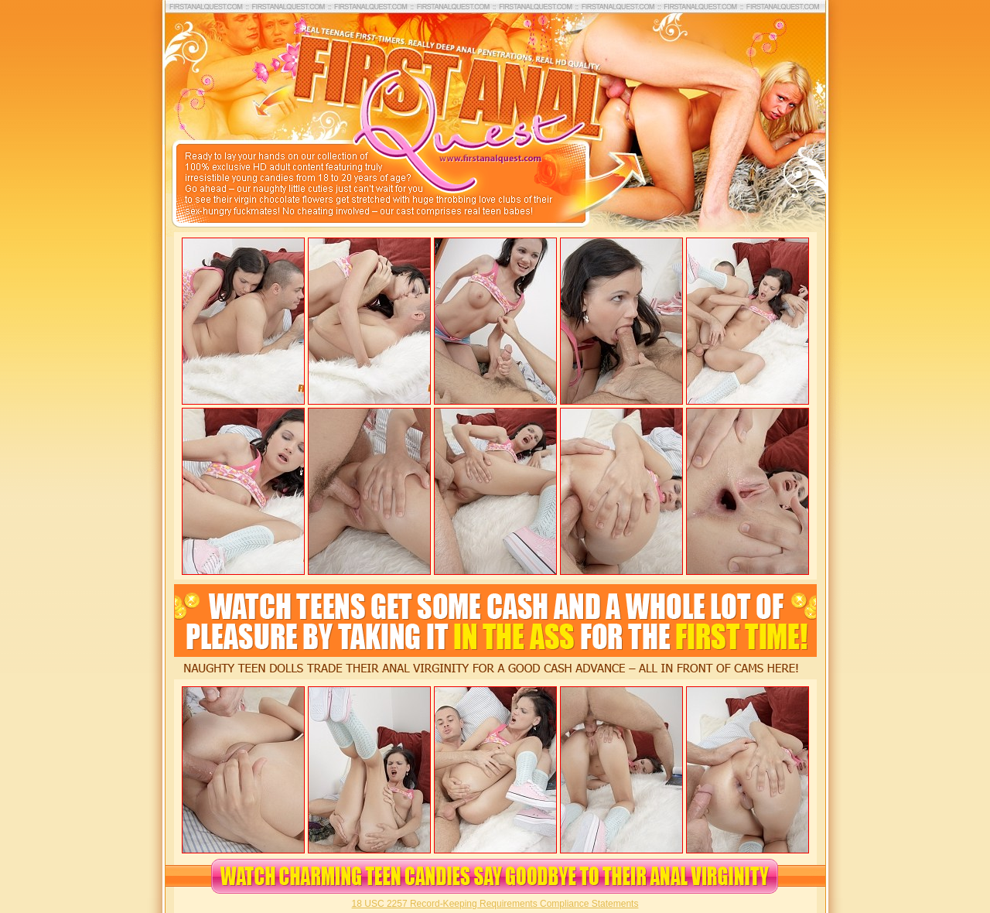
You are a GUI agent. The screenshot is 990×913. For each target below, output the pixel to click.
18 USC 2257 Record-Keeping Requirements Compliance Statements (495, 903)
